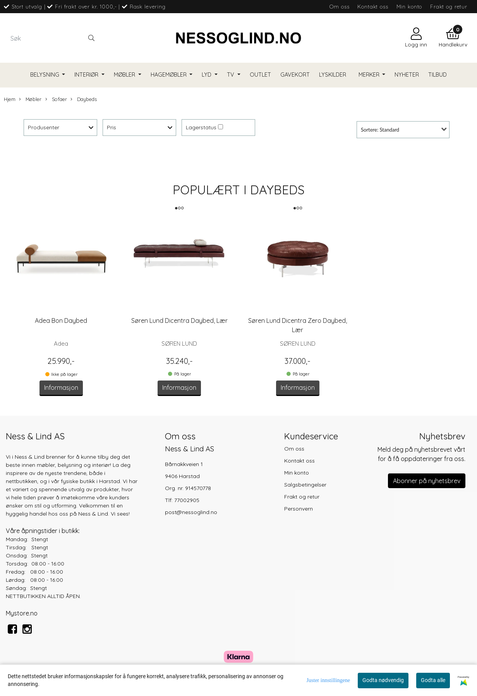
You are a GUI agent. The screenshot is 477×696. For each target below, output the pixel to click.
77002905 (186, 500)
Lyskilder (332, 74)
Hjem (9, 99)
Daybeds (83, 99)
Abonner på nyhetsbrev (426, 481)
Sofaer (56, 99)
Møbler (125, 74)
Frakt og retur (448, 6)
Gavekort (295, 74)
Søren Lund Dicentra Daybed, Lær (179, 320)
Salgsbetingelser (305, 484)
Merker (370, 74)
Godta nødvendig (383, 680)
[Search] (52, 38)
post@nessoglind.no (191, 512)
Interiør (87, 74)
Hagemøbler (169, 74)
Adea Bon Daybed (61, 320)
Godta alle (433, 680)
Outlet (260, 74)
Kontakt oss (372, 6)
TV (231, 74)
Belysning (45, 74)
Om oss (339, 6)
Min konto (409, 6)
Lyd (207, 74)
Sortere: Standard (380, 130)
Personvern (298, 508)
